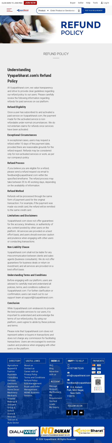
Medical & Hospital (12, 397)
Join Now (30, 3)
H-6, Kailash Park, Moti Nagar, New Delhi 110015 (75, 391)
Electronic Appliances (12, 385)
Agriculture (12, 365)
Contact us (29, 368)
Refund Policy (30, 380)
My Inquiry (54, 407)
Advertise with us (54, 373)
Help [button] (88, 3)
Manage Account (53, 387)
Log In (104, 3)
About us (28, 365)
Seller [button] (80, 3)
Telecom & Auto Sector (13, 421)
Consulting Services (12, 379)
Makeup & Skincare (12, 403)
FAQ (51, 365)
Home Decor (13, 389)
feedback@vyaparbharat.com (77, 381)
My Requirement (55, 396)
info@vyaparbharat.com (77, 374)
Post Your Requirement (94, 10)
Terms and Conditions (34, 377)
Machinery (12, 392)
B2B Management (33, 383)
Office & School (11, 409)
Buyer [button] (72, 3)
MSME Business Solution (31, 394)
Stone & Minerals (11, 415)
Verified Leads (53, 402)
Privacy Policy (30, 374)
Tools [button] (95, 3)
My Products (55, 392)
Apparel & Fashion (12, 370)
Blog (51, 368)
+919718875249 (75, 367)
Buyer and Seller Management (32, 388)
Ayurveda (12, 374)
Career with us (31, 371)
